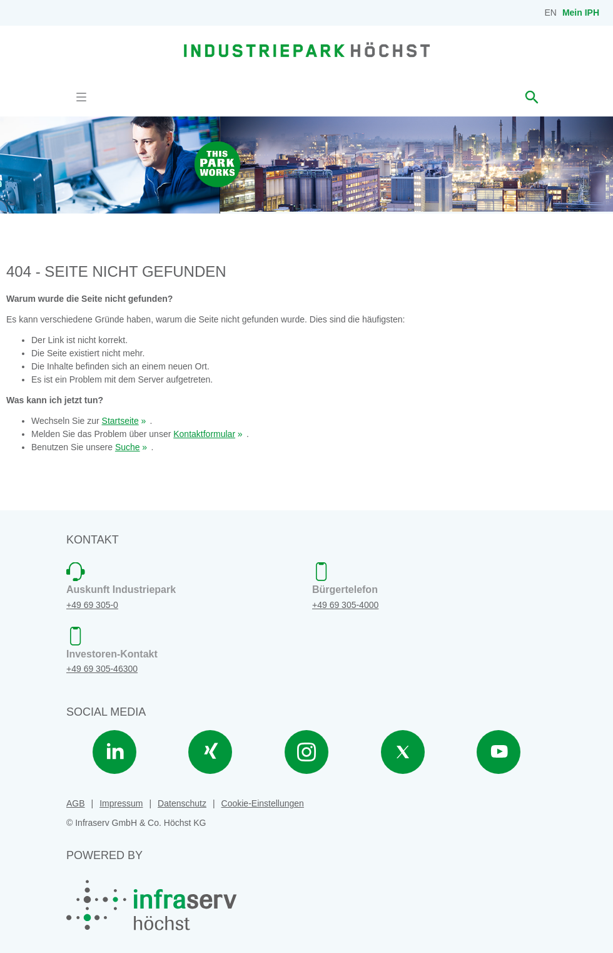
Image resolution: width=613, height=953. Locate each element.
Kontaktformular (204, 434)
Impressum (121, 803)
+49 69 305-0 (92, 605)
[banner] (307, 49)
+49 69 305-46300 (102, 669)
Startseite (120, 421)
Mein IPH (580, 13)
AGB (75, 803)
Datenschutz (182, 803)
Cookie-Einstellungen (262, 803)
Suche (127, 447)
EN (551, 13)
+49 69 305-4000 (345, 605)
